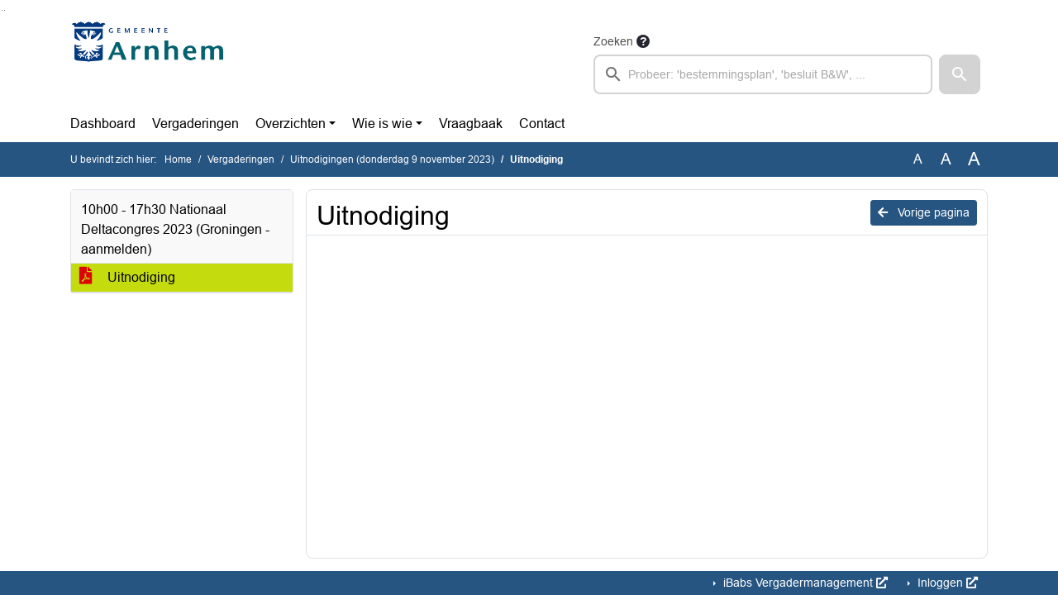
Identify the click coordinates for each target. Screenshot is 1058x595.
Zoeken (613, 41)
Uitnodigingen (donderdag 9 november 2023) (392, 159)
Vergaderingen (195, 124)
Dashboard (103, 124)
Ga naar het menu (4, 10)
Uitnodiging (127, 277)
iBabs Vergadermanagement (804, 582)
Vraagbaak (471, 124)
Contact (542, 124)
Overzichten (290, 124)
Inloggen (946, 582)
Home (178, 159)
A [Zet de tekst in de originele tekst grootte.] (917, 159)
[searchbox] (762, 74)
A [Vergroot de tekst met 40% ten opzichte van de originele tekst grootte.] (974, 159)
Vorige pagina (924, 212)
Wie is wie (382, 124)
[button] (959, 74)
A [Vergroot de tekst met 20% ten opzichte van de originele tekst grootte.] (946, 159)
